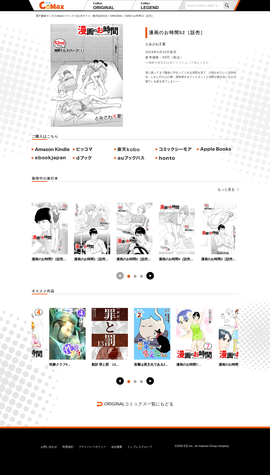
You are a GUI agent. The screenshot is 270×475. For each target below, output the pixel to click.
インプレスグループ (139, 446)
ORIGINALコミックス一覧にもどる (139, 403)
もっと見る (227, 189)
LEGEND (159, 6)
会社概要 (116, 446)
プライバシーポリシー (92, 446)
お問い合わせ (49, 446)
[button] (150, 276)
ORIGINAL (111, 6)
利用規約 (67, 446)
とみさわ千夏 (155, 44)
